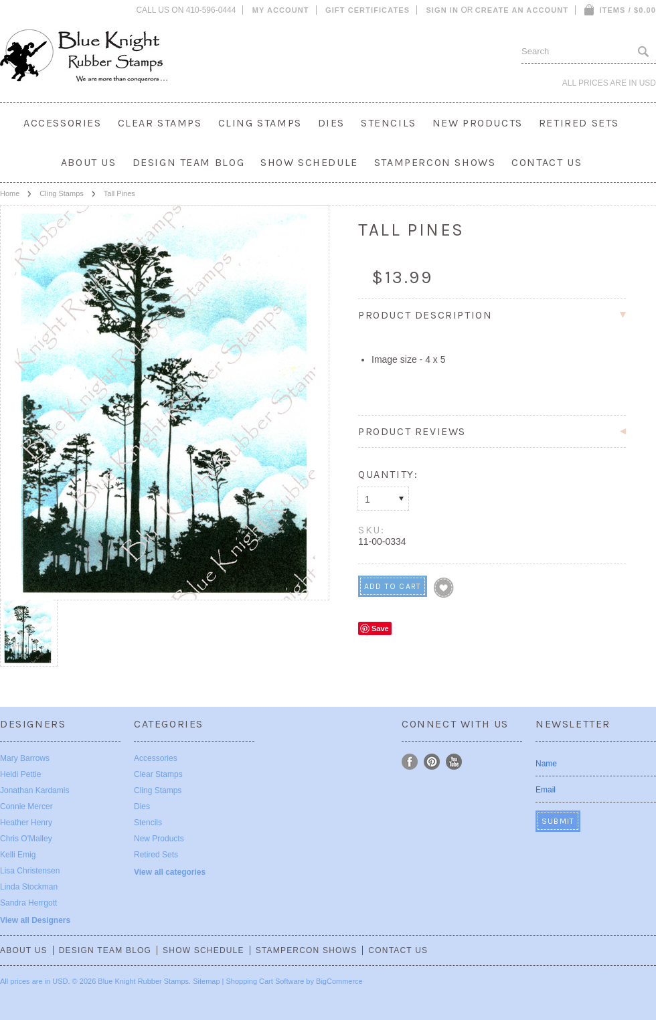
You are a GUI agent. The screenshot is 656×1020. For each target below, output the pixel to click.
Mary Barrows (25, 758)
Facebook (410, 762)
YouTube (454, 762)
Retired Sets (579, 122)
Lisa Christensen (30, 870)
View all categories (170, 872)
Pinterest (432, 762)
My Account (280, 10)
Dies (331, 122)
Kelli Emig (17, 854)
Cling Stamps (260, 122)
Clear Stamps (160, 122)
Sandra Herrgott (28, 903)
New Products (477, 122)
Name (546, 763)
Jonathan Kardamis (34, 790)
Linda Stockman (29, 886)
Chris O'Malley (26, 838)
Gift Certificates (367, 10)
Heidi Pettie (20, 774)
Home (9, 193)
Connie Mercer (26, 806)
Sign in (442, 10)
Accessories (62, 122)
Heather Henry (26, 822)
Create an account (521, 10)
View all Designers (35, 920)
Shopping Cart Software (265, 981)
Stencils (388, 122)
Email (546, 789)
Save (380, 628)
